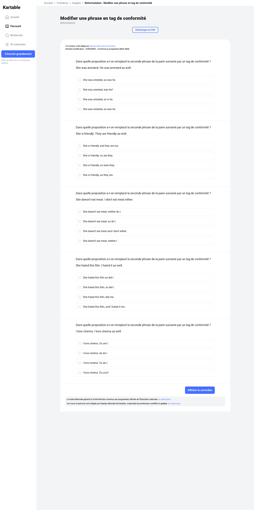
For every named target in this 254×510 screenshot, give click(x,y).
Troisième (62, 3)
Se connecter (15, 44)
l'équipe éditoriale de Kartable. (102, 46)
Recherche (14, 35)
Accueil (12, 17)
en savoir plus (164, 399)
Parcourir (13, 26)
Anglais (76, 3)
